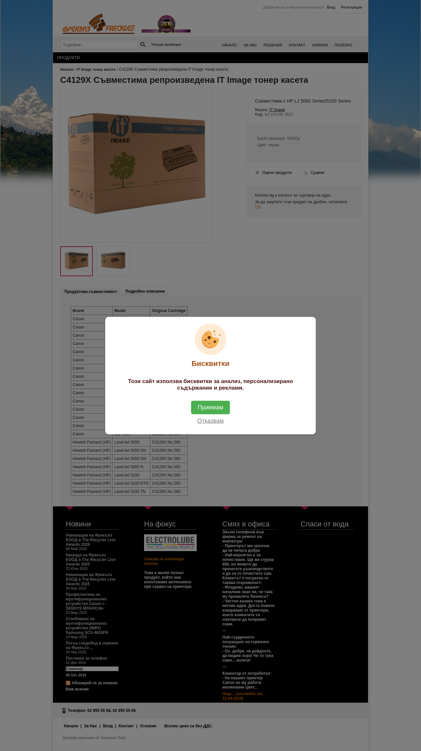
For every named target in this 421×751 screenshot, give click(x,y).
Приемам (210, 407)
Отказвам (210, 420)
